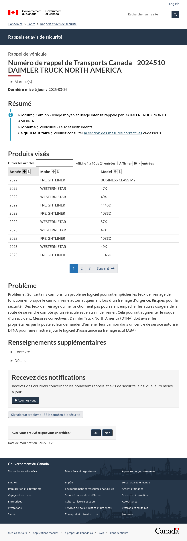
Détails (20, 360)
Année (20, 171)
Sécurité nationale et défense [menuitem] (83, 495)
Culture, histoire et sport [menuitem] (80, 501)
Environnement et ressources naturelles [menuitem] (89, 489)
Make (50, 171)
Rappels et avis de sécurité (58, 24)
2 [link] (83, 269)
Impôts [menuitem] (69, 482)
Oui (96, 432)
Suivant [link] (103, 268)
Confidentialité (119, 533)
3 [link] (91, 269)
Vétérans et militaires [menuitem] (135, 508)
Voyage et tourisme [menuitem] (20, 495)
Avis (101, 533)
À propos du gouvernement (139, 471)
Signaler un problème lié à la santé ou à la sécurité (45, 415)
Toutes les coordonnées (22, 471)
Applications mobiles (45, 533)
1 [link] (75, 269)
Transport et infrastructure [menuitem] (81, 514)
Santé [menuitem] (11, 514)
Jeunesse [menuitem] (127, 514)
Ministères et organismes (80, 471)
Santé (31, 24)
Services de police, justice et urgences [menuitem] (88, 508)
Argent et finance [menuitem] (132, 489)
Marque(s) (23, 81)
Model (111, 171)
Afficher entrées (136, 163)
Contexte (22, 351)
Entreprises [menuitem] (15, 501)
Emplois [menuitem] (13, 482)
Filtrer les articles (40, 163)
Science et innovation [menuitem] (135, 495)
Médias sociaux (17, 533)
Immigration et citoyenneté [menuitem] (24, 489)
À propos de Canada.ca (79, 533)
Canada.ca (15, 24)
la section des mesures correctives (113, 133)
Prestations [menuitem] (15, 508)
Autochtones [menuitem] (129, 501)
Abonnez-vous (25, 400)
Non (107, 432)
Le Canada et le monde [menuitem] (136, 482)
